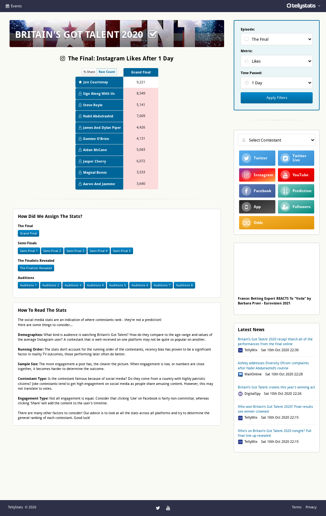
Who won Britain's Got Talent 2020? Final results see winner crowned (275, 409)
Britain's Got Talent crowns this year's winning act (276, 387)
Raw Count (107, 71)
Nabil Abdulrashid (96, 116)
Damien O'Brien (94, 139)
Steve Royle (91, 105)
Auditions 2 (50, 285)
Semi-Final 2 (52, 251)
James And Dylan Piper (100, 128)
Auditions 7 (162, 285)
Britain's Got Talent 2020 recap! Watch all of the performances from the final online (275, 341)
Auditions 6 (139, 285)
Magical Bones (93, 173)
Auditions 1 (28, 285)
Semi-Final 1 (29, 251)
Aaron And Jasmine (97, 184)
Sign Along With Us (97, 94)
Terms (296, 507)
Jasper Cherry (92, 161)
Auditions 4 (95, 285)
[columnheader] (140, 72)
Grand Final (28, 233)
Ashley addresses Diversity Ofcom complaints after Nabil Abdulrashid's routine (273, 365)
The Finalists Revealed (36, 268)
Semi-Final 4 (99, 251)
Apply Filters (276, 97)
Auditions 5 (117, 285)
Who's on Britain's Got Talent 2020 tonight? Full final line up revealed (274, 433)
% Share (89, 71)
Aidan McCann (93, 150)
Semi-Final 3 (75, 251)
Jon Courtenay (93, 82)
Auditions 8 (184, 285)
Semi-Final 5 (122, 251)
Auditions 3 (73, 285)
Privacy (311, 507)
